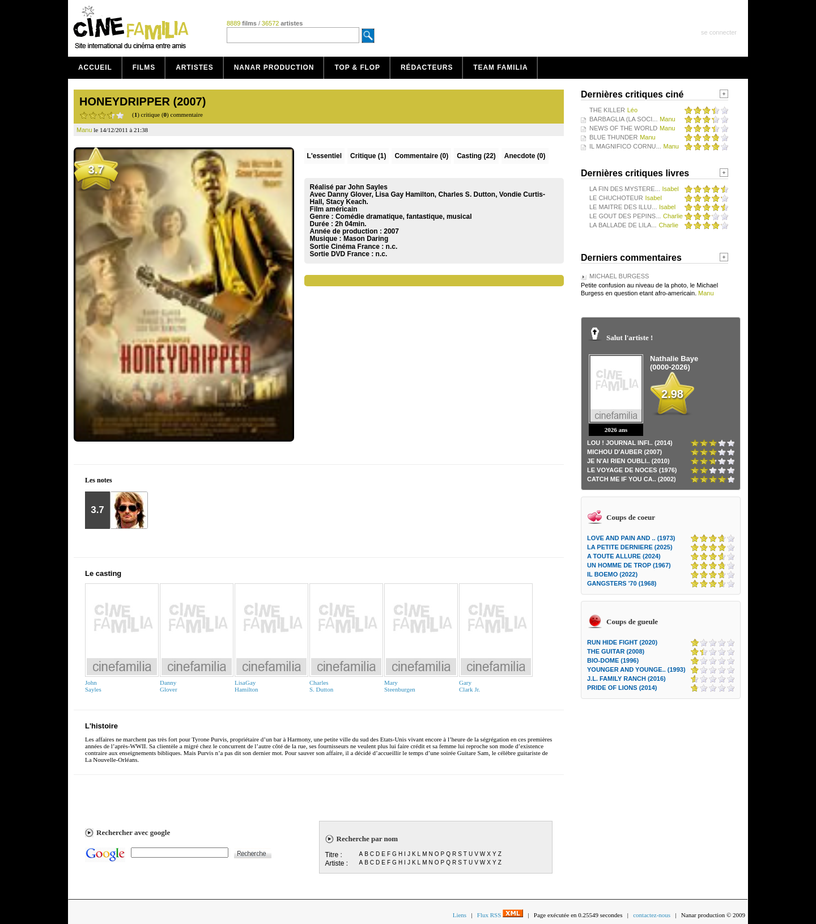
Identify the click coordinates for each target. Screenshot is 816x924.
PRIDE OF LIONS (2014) (622, 687)
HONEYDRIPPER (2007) (142, 101)
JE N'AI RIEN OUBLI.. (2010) (628, 460)
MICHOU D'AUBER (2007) (624, 451)
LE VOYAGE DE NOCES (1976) (632, 470)
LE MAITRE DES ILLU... (623, 207)
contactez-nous (651, 915)
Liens (459, 915)
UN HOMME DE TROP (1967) (629, 565)
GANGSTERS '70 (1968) (621, 583)
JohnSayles (93, 686)
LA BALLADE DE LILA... (623, 225)
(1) (368, 156)
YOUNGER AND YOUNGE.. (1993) (636, 669)
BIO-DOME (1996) (613, 660)
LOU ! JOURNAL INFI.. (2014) (630, 442)
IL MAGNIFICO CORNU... (625, 146)
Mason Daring (365, 239)
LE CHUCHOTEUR (616, 197)
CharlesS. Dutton (321, 686)
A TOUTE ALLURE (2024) (624, 556)
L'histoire (101, 726)
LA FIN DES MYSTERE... (624, 188)
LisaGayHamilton (246, 686)
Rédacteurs (427, 67)
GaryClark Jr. (469, 686)
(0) (421, 156)
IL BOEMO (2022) (612, 574)
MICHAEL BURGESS (619, 276)
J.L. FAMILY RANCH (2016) (626, 678)
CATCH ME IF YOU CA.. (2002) (631, 479)
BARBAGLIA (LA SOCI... (623, 119)
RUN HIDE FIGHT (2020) (622, 642)
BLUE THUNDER (613, 137)
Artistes (195, 67)
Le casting (103, 573)
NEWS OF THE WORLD (623, 128)
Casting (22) (476, 156)
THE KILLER (607, 110)
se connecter (719, 32)
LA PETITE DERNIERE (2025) (630, 547)
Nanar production (274, 67)
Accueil (95, 67)
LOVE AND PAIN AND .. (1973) (631, 538)
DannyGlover (168, 686)
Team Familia (500, 67)
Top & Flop (357, 67)
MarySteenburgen (399, 686)
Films (144, 67)
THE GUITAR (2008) (615, 651)
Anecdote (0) (525, 156)
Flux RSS (500, 915)
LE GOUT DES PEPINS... (625, 216)
